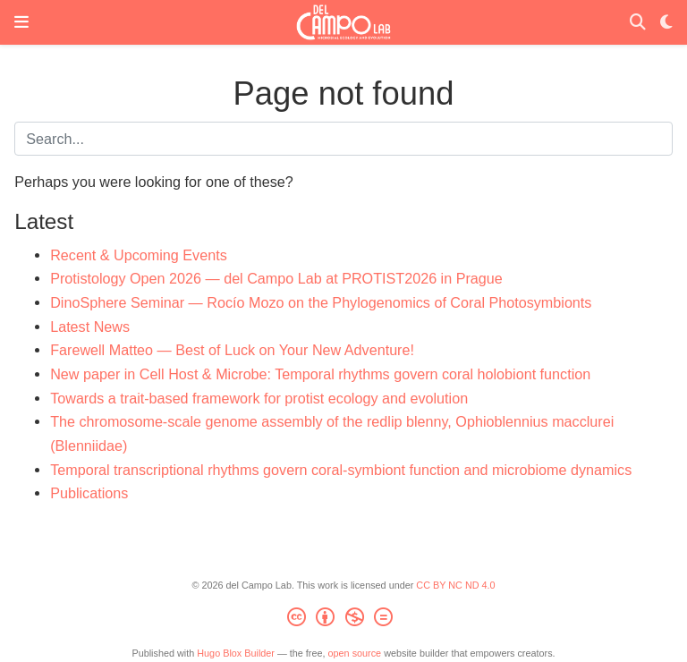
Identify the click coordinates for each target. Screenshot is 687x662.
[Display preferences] (666, 23)
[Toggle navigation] (21, 22)
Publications (89, 493)
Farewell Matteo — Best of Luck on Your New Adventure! (232, 350)
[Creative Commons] (343, 620)
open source (355, 653)
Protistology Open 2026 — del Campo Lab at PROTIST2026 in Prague (276, 278)
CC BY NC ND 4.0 (455, 585)
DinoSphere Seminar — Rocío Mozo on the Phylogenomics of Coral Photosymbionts (320, 302)
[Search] (638, 23)
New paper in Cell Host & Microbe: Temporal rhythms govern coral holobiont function (320, 374)
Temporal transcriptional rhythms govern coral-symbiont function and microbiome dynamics (341, 470)
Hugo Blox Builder (236, 653)
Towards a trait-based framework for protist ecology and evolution (259, 398)
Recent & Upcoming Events (138, 255)
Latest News (90, 326)
